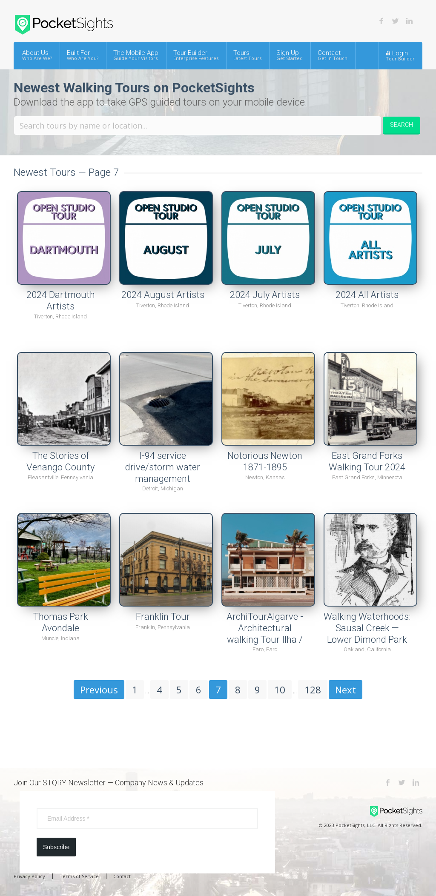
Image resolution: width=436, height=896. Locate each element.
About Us (37, 55)
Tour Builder (195, 55)
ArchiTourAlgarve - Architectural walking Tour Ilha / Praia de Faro (265, 633)
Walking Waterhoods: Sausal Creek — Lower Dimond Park (367, 627)
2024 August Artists (162, 294)
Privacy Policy (29, 876)
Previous (99, 689)
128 (312, 689)
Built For (82, 55)
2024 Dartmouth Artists (60, 300)
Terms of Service (79, 876)
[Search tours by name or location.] (198, 125)
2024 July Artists (265, 294)
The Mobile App (135, 55)
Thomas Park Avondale (60, 622)
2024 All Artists (367, 294)
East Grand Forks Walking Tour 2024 (367, 461)
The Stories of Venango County (60, 461)
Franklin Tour (163, 616)
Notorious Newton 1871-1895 (264, 461)
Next (345, 689)
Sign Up (289, 55)
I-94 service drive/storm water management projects (162, 472)
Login (400, 55)
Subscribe (56, 847)
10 (279, 689)
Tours (247, 55)
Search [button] (401, 124)
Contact (332, 55)
